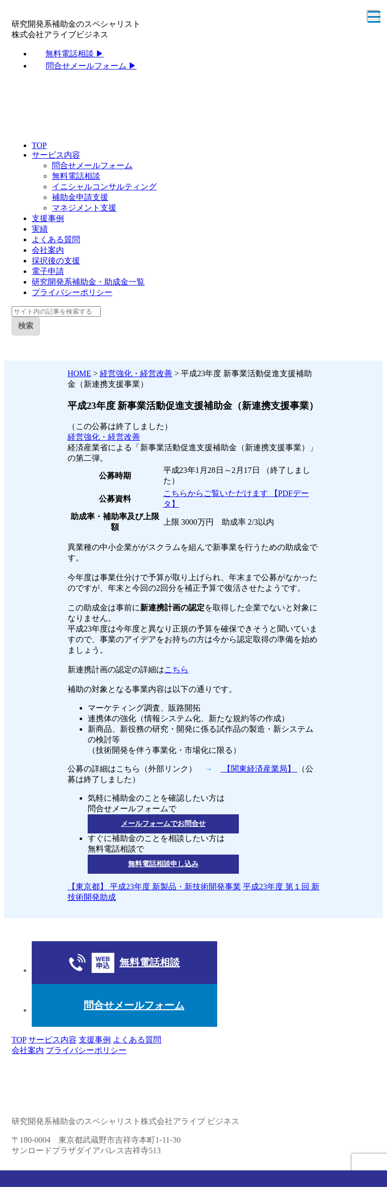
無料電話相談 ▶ (74, 53)
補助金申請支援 (80, 197)
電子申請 (48, 271)
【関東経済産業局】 (259, 768)
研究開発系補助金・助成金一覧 (88, 281)
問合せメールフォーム (92, 165)
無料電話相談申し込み (163, 864)
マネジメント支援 (84, 207)
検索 (25, 325)
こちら (176, 669)
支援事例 (48, 218)
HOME (79, 373)
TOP (39, 145)
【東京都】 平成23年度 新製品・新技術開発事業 (154, 886)
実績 (40, 229)
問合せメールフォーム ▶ (91, 65)
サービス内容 (56, 155)
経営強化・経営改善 (136, 373)
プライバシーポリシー (72, 292)
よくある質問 (56, 239)
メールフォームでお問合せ (163, 823)
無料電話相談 (76, 176)
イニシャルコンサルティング (104, 186)
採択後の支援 (56, 260)
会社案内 (48, 250)
